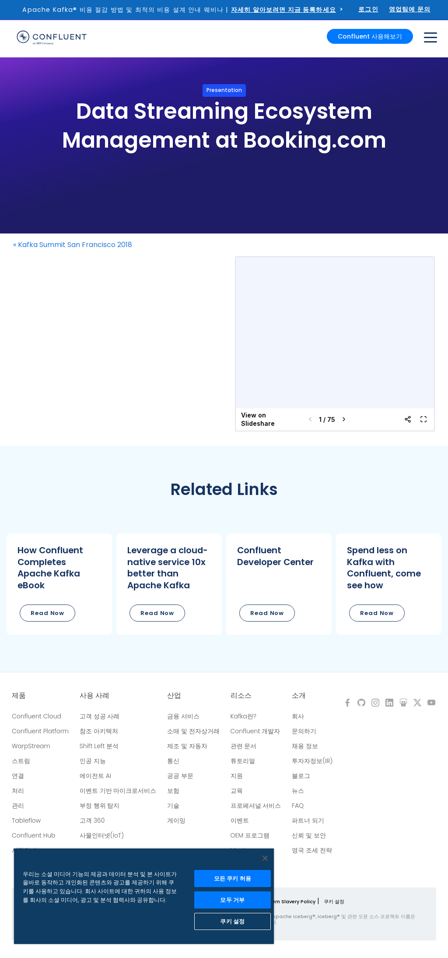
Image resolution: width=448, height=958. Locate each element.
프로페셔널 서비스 (256, 805)
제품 (19, 695)
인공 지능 (93, 761)
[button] (59, 584)
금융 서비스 (183, 716)
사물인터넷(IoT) (102, 835)
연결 (18, 775)
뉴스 (298, 790)
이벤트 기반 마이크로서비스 (118, 790)
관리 (18, 805)
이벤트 (240, 820)
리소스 (241, 695)
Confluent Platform (40, 731)
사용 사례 (94, 695)
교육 (237, 790)
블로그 (301, 775)
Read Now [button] (47, 613)
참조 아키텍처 (99, 731)
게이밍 (176, 820)
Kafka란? (243, 716)
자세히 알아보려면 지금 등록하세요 (283, 9)
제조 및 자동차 (187, 746)
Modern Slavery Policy (288, 901)
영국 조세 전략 (312, 850)
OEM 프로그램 (250, 835)
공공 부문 (180, 775)
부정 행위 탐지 (100, 805)
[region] (144, 896)
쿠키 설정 (334, 901)
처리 (18, 790)
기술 (173, 805)
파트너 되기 (308, 820)
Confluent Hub (33, 835)
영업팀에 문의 (409, 9)
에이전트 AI (95, 775)
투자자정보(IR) (312, 761)
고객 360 (92, 820)
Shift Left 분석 (99, 746)
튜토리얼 (243, 761)
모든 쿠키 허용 (232, 878)
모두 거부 (232, 900)
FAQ (298, 805)
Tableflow (26, 820)
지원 (237, 775)
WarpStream (31, 746)
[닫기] (265, 858)
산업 (174, 695)
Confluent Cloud (36, 716)
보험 (173, 790)
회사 (298, 716)
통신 (173, 761)
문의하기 (304, 731)
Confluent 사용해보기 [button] (370, 36)
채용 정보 (305, 746)
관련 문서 (244, 746)
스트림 (21, 761)
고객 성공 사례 (100, 716)
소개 (299, 695)
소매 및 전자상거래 (193, 731)
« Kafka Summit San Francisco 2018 (72, 245)
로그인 (368, 9)
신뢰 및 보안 (309, 835)
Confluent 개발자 (255, 731)
